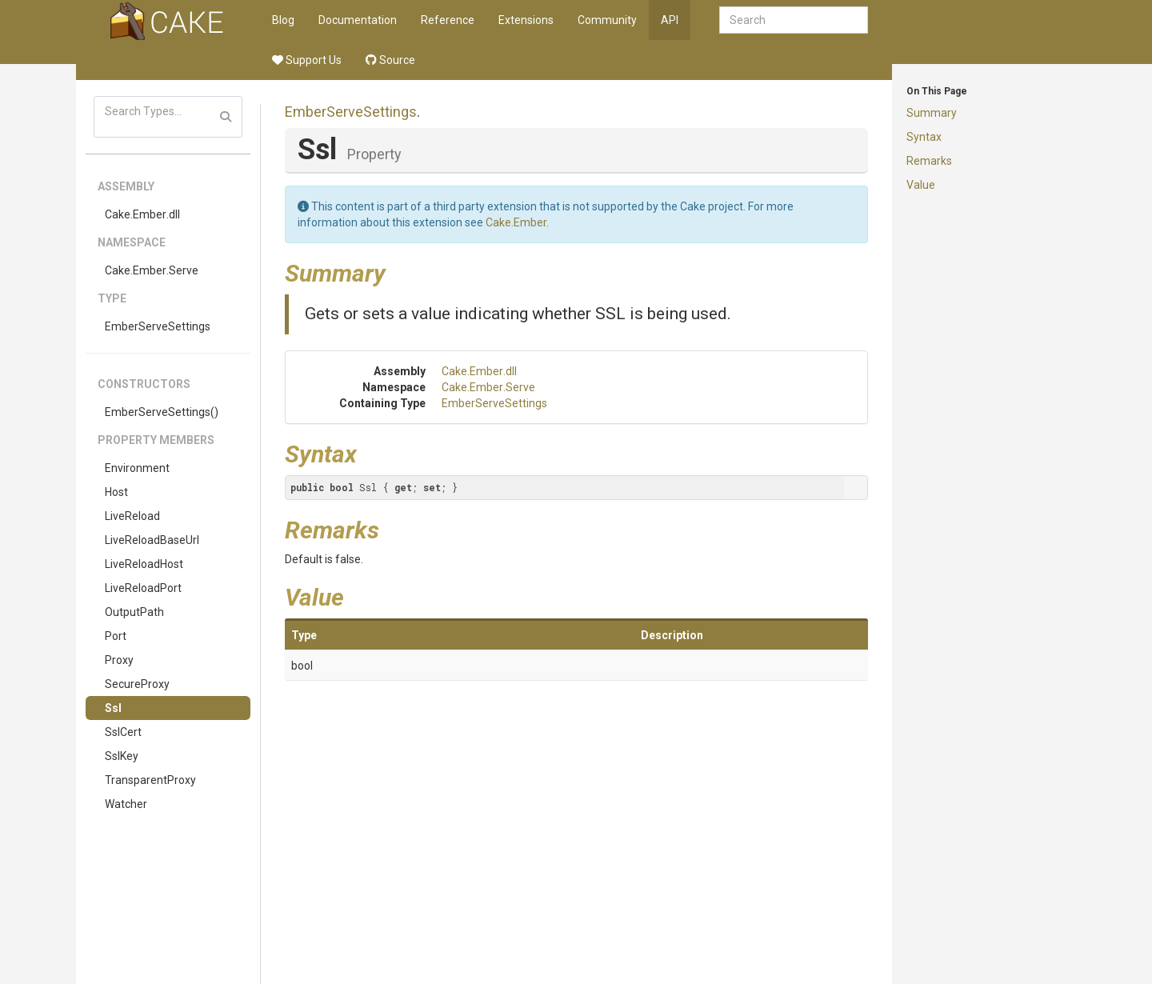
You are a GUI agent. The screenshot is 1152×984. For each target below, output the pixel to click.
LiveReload (132, 516)
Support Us (307, 60)
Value (920, 184)
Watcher (126, 804)
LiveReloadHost (144, 564)
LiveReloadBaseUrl (152, 540)
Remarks (929, 160)
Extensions (526, 20)
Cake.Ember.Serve (151, 270)
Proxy (119, 660)
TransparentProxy (150, 780)
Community (607, 20)
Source (390, 60)
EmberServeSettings (157, 326)
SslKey (121, 756)
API (669, 20)
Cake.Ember (516, 222)
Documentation (357, 20)
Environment (137, 468)
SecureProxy (137, 684)
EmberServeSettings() (161, 412)
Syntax (924, 136)
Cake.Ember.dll (142, 214)
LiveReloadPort (143, 588)
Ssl (113, 708)
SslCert (123, 732)
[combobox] (793, 20)
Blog (283, 20)
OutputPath (134, 612)
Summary (931, 112)
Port (115, 636)
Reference (447, 20)
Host (116, 492)
